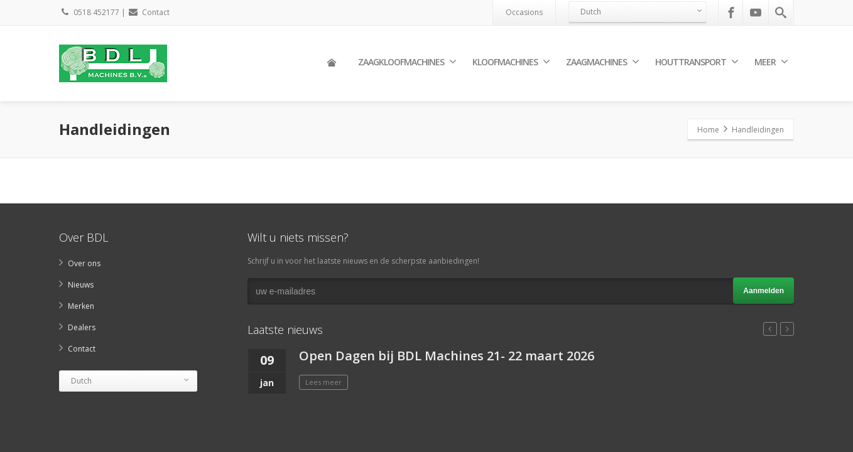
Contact (149, 12)
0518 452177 (89, 12)
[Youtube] (755, 12)
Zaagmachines (602, 62)
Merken (81, 306)
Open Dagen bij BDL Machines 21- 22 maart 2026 (446, 355)
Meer (771, 62)
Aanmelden (763, 290)
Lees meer (323, 382)
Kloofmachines (511, 62)
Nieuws (81, 284)
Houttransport (696, 62)
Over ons (84, 263)
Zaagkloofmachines (407, 62)
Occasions (524, 12)
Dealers (81, 327)
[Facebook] (731, 12)
